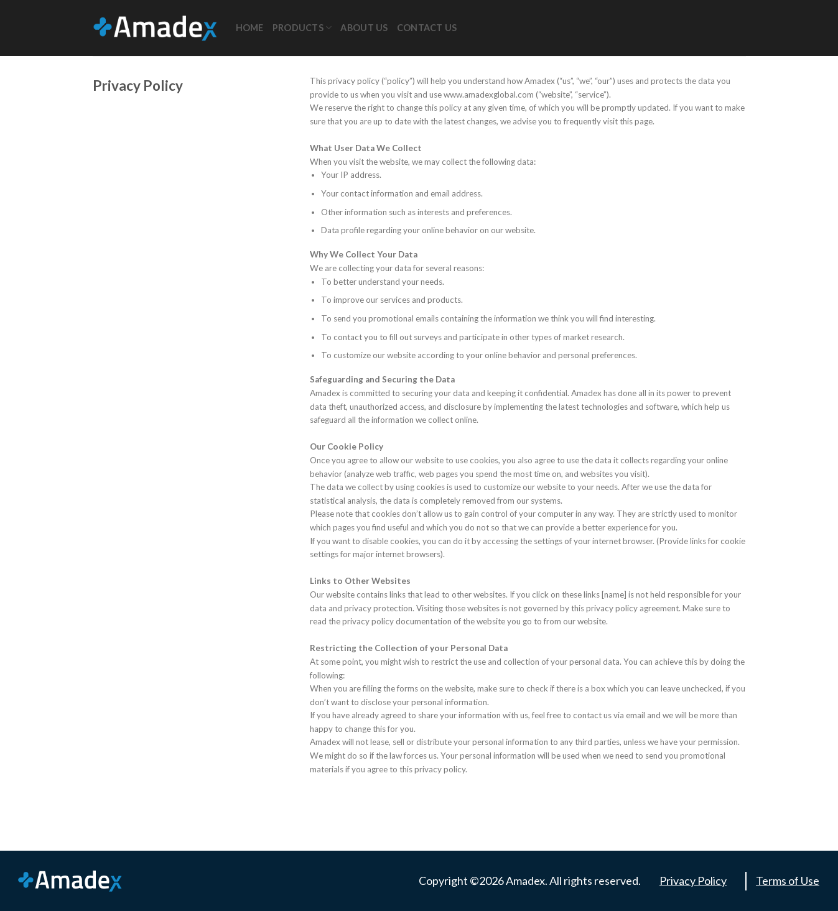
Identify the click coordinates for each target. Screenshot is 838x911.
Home (250, 27)
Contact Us (427, 27)
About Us (364, 27)
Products (302, 28)
